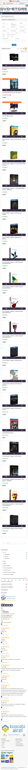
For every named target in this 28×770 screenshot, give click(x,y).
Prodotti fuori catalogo (8, 574)
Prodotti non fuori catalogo (9, 572)
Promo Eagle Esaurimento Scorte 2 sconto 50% (12, 102)
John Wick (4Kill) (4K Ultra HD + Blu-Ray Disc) (12, 92)
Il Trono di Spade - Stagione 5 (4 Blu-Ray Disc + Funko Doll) (13, 140)
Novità (4, 561)
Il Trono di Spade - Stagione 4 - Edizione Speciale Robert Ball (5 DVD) (12, 336)
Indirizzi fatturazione (19, 745)
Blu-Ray (6, 556)
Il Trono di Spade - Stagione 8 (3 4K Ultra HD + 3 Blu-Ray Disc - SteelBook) (13, 480)
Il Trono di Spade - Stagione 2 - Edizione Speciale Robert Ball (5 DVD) (12, 287)
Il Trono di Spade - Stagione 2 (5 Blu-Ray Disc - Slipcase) (12, 238)
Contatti (3, 747)
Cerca (14, 44)
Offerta (4, 563)
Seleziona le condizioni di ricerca (8, 19)
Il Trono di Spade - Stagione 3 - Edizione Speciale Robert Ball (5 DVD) (12, 312)
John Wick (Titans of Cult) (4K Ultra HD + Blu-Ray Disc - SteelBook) (14, 69)
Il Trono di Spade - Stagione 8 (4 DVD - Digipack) (12, 528)
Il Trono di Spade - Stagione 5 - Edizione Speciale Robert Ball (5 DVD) (12, 505)
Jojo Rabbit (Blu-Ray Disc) (7, 432)
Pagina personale (19, 740)
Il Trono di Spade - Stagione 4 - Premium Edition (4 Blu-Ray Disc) (13, 164)
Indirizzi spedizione (19, 744)
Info (2, 745)
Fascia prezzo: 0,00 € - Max (6, 581)
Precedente (3, 617)
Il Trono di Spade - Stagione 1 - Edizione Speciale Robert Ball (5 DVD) (12, 263)
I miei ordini (18, 742)
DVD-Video (7, 558)
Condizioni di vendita (6, 740)
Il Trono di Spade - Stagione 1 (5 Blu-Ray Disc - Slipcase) (12, 214)
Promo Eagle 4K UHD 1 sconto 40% (9, 78)
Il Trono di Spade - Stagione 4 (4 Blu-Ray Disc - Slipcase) (12, 409)
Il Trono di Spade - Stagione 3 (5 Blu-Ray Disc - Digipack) (12, 384)
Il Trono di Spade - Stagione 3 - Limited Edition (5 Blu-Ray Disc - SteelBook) (13, 189)
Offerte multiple (6, 565)
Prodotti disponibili (7, 567)
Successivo (9, 617)
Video (4, 552)
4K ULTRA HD (7, 554)
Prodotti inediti (6, 570)
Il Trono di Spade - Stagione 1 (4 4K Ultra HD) (11, 456)
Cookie (3, 744)
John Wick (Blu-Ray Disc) (7, 115)
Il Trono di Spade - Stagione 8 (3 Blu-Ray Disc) (12, 360)
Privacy (3, 742)
